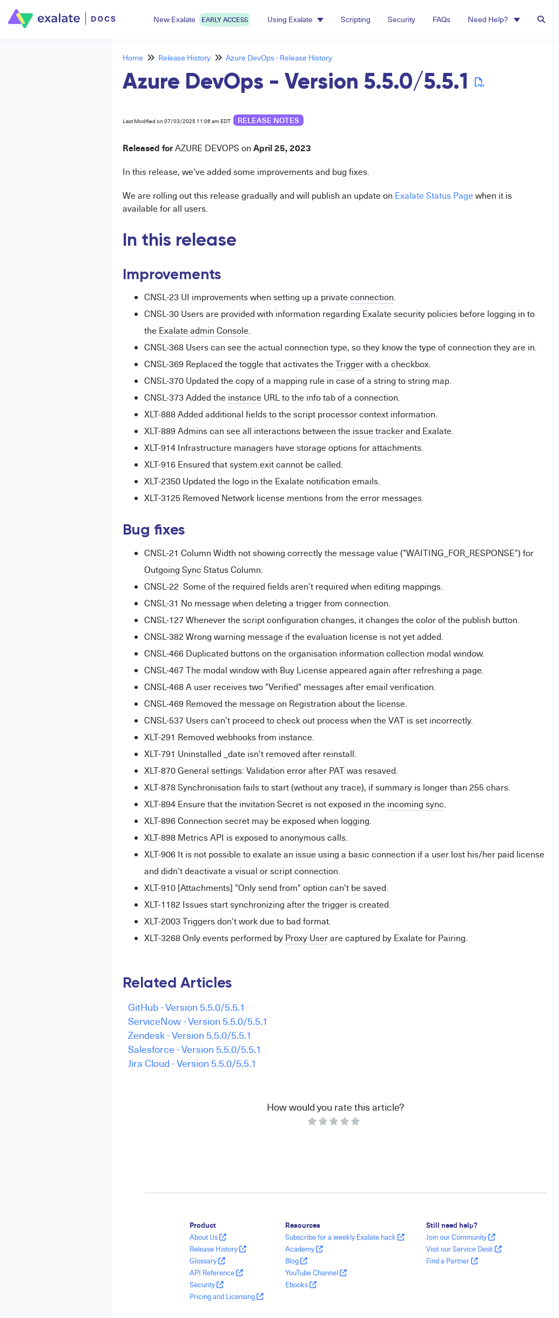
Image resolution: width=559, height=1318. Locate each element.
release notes (268, 120)
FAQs (441, 19)
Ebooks (300, 1284)
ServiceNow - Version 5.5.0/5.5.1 (198, 1021)
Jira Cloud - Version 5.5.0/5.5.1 (192, 1063)
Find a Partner (452, 1261)
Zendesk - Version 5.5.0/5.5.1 (190, 1035)
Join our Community (460, 1237)
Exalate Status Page (434, 195)
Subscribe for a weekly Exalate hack (345, 1237)
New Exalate (201, 19)
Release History (184, 57)
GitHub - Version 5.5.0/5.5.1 (186, 1006)
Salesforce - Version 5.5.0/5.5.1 (194, 1049)
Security (401, 19)
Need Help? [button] (494, 19)
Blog (296, 1261)
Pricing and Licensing (227, 1296)
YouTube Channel (316, 1273)
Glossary (207, 1261)
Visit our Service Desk (464, 1249)
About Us (208, 1237)
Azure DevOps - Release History (279, 57)
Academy (304, 1249)
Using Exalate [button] (295, 19)
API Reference (216, 1273)
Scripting (356, 19)
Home (133, 57)
